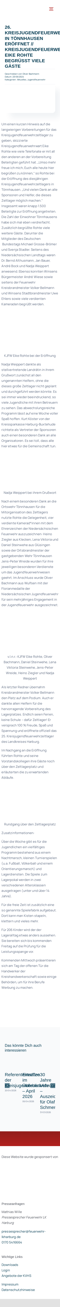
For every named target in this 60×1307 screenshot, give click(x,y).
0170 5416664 (12, 1242)
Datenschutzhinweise (18, 1290)
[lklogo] (16, 5)
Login (6, 1270)
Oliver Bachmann (31, 73)
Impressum (10, 1284)
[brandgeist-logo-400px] (26, 1164)
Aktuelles (21, 79)
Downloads (10, 1265)
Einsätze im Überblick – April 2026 (31, 1085)
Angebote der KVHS (16, 1275)
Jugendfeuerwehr (36, 79)
